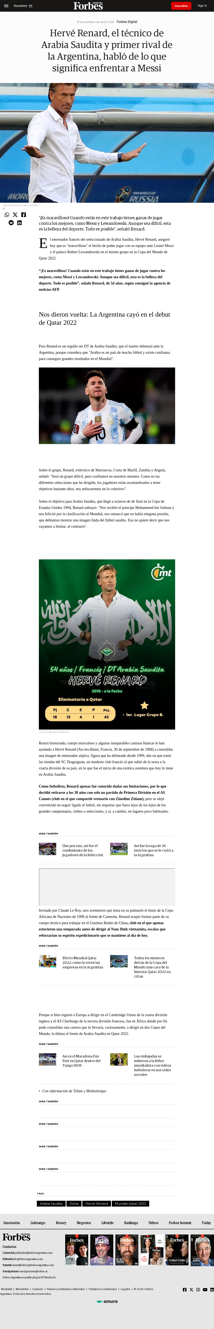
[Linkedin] (212, 1290)
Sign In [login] (203, 6)
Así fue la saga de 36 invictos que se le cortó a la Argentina (153, 850)
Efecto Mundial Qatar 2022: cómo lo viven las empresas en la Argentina (82, 962)
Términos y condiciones (102, 1289)
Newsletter (22, 1289)
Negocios (84, 1223)
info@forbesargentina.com (28, 1259)
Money (61, 1223)
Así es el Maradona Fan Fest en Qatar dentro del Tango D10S (81, 1061)
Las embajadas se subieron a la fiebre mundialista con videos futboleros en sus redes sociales (152, 1066)
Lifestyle (107, 1223)
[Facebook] (185, 1290)
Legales (125, 1289)
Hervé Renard (96, 1204)
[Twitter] (191, 1290)
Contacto (37, 1289)
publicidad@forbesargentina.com (33, 1253)
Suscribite (182, 6)
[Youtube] (205, 1290)
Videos (153, 1223)
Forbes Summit (180, 1223)
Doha (74, 1204)
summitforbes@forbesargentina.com (33, 1265)
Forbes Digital (127, 22)
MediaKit (6, 1289)
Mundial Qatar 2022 (130, 1204)
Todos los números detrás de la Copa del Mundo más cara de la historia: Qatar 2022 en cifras (152, 967)
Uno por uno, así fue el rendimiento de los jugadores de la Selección (82, 850)
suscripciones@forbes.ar (33, 1271)
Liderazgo (38, 1223)
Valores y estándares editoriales (66, 1289)
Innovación (11, 1223)
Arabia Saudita (51, 1204)
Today (206, 1223)
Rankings (131, 1223)
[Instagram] (198, 1290)
